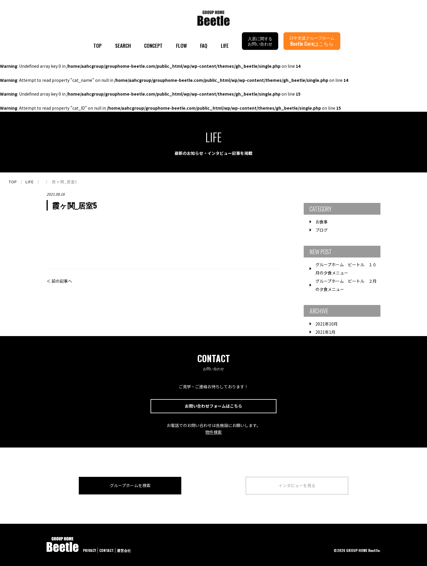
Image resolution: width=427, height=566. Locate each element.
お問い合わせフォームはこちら (213, 406)
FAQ (203, 45)
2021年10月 (326, 324)
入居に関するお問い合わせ (260, 41)
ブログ (321, 230)
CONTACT (106, 550)
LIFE (225, 45)
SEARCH (123, 45)
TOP (97, 45)
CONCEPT (153, 45)
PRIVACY (89, 550)
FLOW (181, 45)
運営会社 (124, 550)
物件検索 (213, 432)
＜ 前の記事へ (59, 281)
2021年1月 (325, 332)
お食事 (321, 222)
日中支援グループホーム (311, 41)
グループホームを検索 (130, 485)
